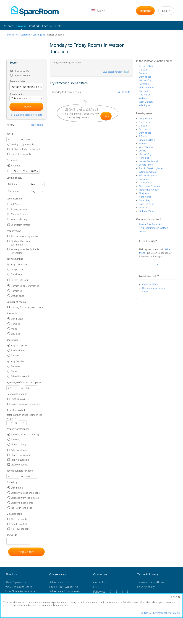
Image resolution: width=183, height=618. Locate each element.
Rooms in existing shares (24, 236)
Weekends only (19, 219)
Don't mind (17, 487)
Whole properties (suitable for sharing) (25, 251)
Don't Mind (17, 318)
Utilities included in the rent (25, 149)
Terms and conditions (150, 582)
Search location (17, 81)
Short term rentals (20, 224)
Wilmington (145, 105)
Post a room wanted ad (63, 587)
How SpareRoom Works (20, 591)
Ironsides (144, 157)
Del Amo (143, 73)
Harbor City (145, 80)
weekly (14, 144)
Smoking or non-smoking (25, 434)
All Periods (17, 204)
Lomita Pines (146, 164)
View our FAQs (150, 284)
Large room (17, 269)
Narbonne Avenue (149, 189)
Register (145, 10)
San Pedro (144, 91)
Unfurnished (17, 295)
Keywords (11, 535)
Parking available (20, 459)
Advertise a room (59, 582)
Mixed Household (20, 376)
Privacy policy (146, 587)
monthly (29, 144)
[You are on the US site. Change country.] (98, 10)
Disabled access (19, 464)
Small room (17, 274)
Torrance (144, 179)
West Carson (146, 101)
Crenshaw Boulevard (150, 186)
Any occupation (19, 345)
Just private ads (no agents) (26, 492)
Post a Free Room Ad (150, 224)
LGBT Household (20, 399)
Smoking (15, 439)
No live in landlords (21, 507)
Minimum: (13, 184)
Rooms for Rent (22, 71)
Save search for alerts (116, 71)
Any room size (19, 264)
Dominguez (145, 76)
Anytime (15, 165)
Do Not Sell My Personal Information (160, 612)
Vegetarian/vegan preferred (25, 404)
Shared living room (21, 455)
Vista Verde (145, 196)
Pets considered (19, 450)
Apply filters (26, 552)
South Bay (144, 200)
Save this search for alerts (26, 114)
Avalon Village (146, 66)
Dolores (143, 129)
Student (15, 355)
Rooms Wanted (22, 75)
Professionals (18, 350)
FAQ (96, 587)
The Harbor (145, 94)
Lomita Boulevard (148, 161)
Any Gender (17, 361)
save (106, 116)
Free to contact (19, 524)
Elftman (143, 136)
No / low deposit (19, 528)
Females (15, 323)
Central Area (145, 182)
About (16, 582)
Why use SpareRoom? (19, 587)
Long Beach (145, 118)
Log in (166, 10)
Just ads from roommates (25, 497)
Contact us (100, 582)
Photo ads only (19, 519)
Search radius (16, 94)
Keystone (144, 83)
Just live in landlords (22, 502)
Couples (15, 333)
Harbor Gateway (148, 175)
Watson (143, 98)
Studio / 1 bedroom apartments (21, 243)
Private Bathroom (20, 279)
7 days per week (20, 209)
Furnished (16, 290)
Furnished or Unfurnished (25, 285)
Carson (143, 69)
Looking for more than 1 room (27, 307)
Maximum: (13, 191)
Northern (144, 193)
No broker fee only (21, 154)
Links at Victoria (147, 87)
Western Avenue (147, 171)
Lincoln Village (147, 139)
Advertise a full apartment (65, 591)
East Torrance (146, 203)
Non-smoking (18, 444)
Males (14, 328)
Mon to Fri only (19, 214)
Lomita (142, 150)
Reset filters (36, 124)
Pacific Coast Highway (151, 168)
